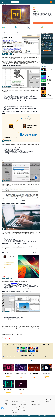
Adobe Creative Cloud (8, 388)
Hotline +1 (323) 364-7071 (37, 415)
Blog (43, 4)
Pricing (23, 4)
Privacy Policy (23, 407)
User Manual (31, 4)
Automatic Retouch (14, 404)
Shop (20, 4)
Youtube (6, 403)
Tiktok (6, 404)
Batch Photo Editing (15, 401)
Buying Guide (27, 4)
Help (38, 4)
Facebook (6, 400)
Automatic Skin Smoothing (16, 406)
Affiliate (41, 4)
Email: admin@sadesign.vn (48, 415)
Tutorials (39, 404)
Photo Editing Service (33, 406)
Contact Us (22, 409)
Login (51, 1)
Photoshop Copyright (33, 404)
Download (35, 4)
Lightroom (39, 401)
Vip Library (32, 401)
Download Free (47, 4)
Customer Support (24, 397)
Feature (13, 397)
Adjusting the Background (15, 410)
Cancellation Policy (24, 404)
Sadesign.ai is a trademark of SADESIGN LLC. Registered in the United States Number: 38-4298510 (16, 415)
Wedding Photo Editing (15, 409)
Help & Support (23, 401)
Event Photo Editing (15, 407)
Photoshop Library (14, 412)
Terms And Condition (24, 406)
